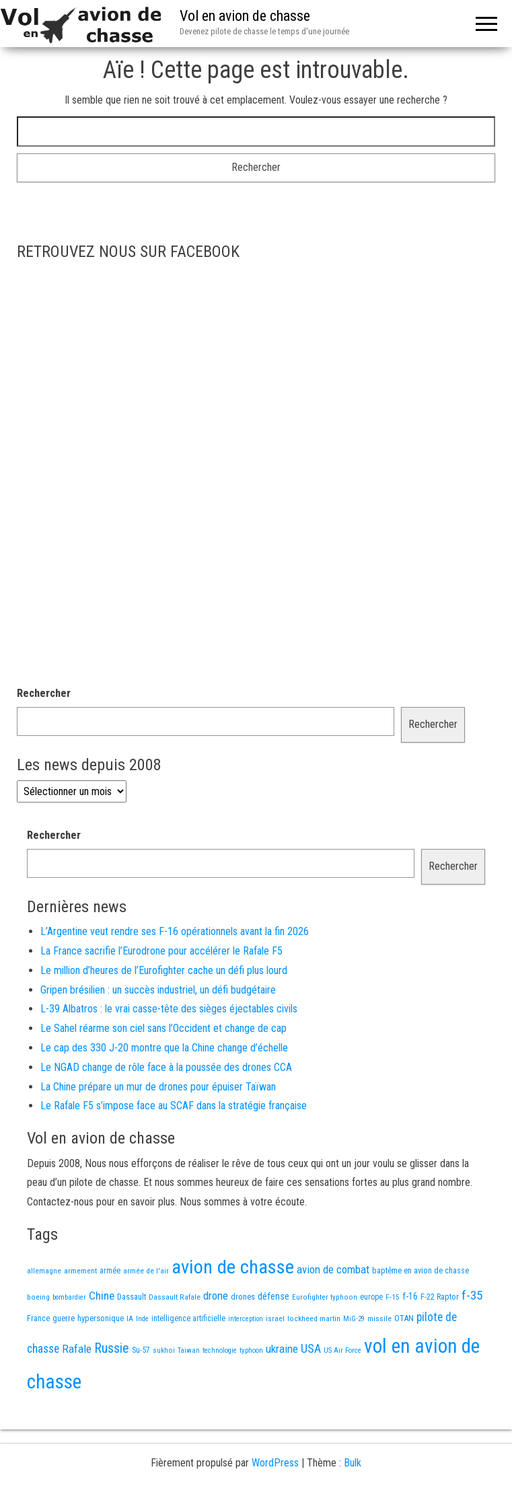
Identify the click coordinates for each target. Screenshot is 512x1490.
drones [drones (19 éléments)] (243, 1297)
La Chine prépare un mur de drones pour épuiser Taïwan (158, 1086)
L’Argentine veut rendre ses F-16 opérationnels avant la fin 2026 (174, 931)
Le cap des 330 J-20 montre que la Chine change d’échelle (164, 1047)
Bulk (352, 1462)
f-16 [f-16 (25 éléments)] (410, 1296)
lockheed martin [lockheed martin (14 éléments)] (313, 1318)
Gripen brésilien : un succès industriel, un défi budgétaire (158, 989)
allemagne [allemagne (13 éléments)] (44, 1270)
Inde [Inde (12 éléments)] (142, 1318)
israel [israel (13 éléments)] (275, 1318)
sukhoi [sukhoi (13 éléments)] (164, 1350)
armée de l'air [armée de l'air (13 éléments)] (146, 1270)
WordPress (275, 1462)
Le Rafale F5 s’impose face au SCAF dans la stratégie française (173, 1105)
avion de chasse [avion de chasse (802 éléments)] (233, 1267)
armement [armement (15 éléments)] (80, 1270)
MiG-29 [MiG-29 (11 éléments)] (354, 1318)
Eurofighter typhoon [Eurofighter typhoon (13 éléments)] (324, 1297)
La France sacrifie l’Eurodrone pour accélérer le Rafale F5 (161, 950)
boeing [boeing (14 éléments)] (38, 1297)
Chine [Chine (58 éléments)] (101, 1295)
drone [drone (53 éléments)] (215, 1295)
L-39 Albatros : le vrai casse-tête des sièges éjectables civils (168, 1008)
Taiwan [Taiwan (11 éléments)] (189, 1350)
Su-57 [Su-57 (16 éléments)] (141, 1350)
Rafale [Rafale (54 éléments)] (77, 1348)
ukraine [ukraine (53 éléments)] (282, 1348)
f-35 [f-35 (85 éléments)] (472, 1295)
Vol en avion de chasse (245, 15)
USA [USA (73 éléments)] (311, 1348)
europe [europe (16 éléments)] (371, 1297)
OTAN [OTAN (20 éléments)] (404, 1318)
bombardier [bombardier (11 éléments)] (69, 1297)
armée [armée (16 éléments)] (110, 1270)
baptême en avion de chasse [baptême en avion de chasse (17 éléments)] (420, 1270)
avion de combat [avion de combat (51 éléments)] (333, 1269)
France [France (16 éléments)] (38, 1318)
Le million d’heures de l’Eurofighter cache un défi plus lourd (163, 970)
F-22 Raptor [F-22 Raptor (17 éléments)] (439, 1297)
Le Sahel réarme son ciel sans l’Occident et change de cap (163, 1028)
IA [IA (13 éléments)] (129, 1318)
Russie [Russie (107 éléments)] (111, 1348)
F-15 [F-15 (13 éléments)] (393, 1297)
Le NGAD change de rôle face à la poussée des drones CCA (166, 1067)
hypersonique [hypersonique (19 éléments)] (100, 1318)
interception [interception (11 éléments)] (245, 1318)
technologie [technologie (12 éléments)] (220, 1350)
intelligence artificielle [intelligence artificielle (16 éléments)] (188, 1318)
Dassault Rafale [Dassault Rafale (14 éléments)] (174, 1297)
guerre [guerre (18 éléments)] (63, 1318)
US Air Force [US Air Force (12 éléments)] (342, 1350)
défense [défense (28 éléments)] (273, 1296)
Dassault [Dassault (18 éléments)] (131, 1297)
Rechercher (44, 693)
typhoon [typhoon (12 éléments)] (251, 1350)
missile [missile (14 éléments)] (379, 1318)
